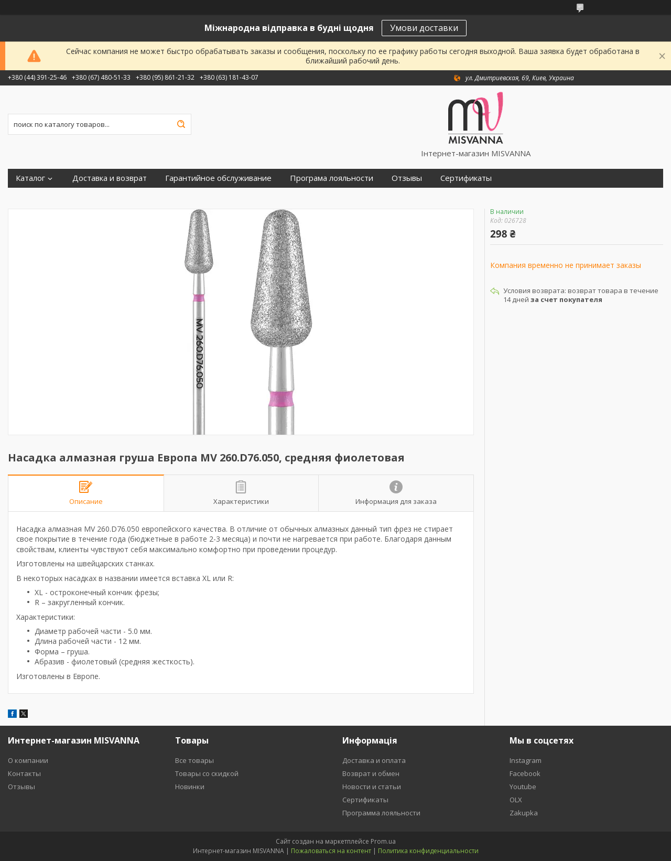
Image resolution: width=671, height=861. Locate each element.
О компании (28, 760)
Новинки (189, 786)
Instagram (526, 760)
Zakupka (524, 812)
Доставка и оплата (374, 760)
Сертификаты (466, 178)
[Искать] (180, 124)
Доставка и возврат (109, 178)
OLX (516, 799)
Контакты (24, 773)
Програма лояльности (331, 178)
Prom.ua (383, 841)
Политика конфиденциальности (428, 850)
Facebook (525, 773)
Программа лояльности (381, 812)
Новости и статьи (371, 786)
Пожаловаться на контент (331, 850)
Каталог (30, 178)
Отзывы (407, 178)
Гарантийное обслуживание (218, 178)
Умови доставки (424, 28)
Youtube (523, 786)
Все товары (194, 760)
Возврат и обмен (370, 773)
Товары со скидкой (207, 773)
